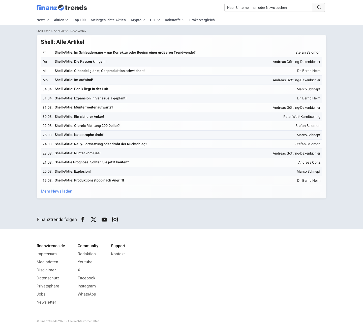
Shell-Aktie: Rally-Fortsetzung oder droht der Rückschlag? (101, 144)
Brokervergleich (202, 20)
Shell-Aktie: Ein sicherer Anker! (79, 116)
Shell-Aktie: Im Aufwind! (74, 80)
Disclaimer (46, 270)
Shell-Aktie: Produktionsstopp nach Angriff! (89, 180)
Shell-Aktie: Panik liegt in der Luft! (82, 89)
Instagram (87, 286)
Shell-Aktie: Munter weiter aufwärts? (84, 107)
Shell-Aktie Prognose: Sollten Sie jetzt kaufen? (92, 162)
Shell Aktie (43, 31)
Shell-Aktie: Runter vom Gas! (78, 153)
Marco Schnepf (308, 89)
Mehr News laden (56, 191)
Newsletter (46, 302)
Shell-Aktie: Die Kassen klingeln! (81, 61)
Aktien (59, 20)
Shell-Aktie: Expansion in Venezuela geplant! (91, 98)
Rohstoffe (173, 20)
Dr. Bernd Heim (308, 70)
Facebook (86, 278)
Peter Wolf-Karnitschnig (301, 116)
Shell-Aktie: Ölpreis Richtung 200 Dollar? (87, 125)
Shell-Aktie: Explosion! (73, 171)
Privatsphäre (48, 286)
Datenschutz (48, 278)
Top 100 (79, 20)
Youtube (85, 262)
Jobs (41, 294)
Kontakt (118, 254)
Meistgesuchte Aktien (108, 20)
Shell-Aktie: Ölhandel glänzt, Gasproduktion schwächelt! (100, 70)
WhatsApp (87, 294)
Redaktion (87, 254)
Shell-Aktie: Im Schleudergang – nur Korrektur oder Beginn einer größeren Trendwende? (125, 52)
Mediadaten (47, 262)
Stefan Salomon (307, 52)
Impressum (47, 254)
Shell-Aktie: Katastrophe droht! (79, 134)
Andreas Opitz (309, 162)
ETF (153, 20)
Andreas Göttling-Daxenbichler (296, 61)
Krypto (136, 20)
